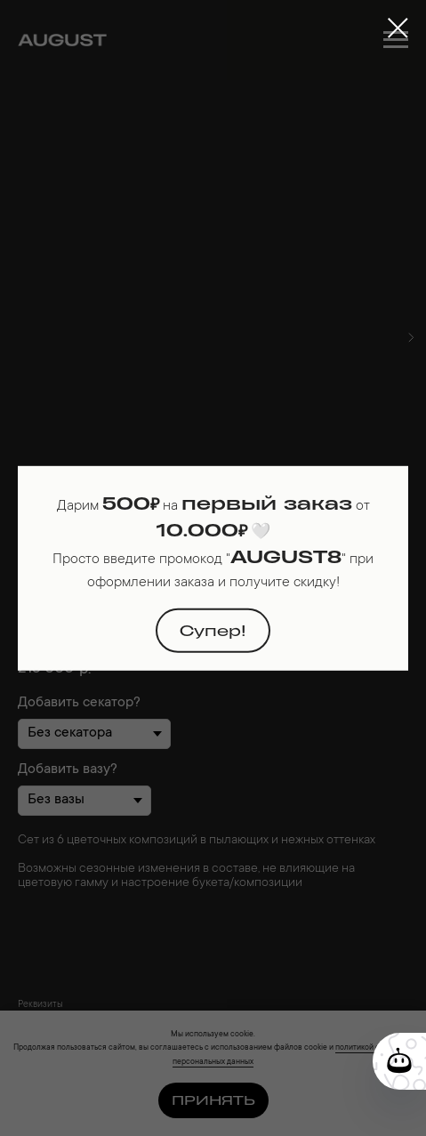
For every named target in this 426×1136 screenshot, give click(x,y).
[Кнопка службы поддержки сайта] (399, 1061)
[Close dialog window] (398, 28)
